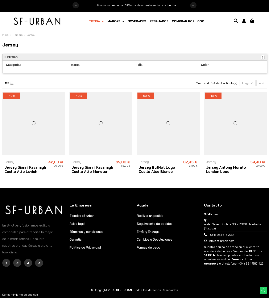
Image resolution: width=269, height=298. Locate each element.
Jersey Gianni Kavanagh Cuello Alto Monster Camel (92, 171)
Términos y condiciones (86, 232)
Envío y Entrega (148, 232)
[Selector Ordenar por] (248, 83)
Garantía (76, 239)
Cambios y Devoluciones (154, 239)
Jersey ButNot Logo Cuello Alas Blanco (157, 169)
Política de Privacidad (85, 247)
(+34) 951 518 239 (221, 235)
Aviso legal (77, 224)
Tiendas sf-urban (82, 216)
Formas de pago (148, 247)
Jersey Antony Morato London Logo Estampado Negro (226, 171)
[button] (96, 21)
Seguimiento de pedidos (155, 224)
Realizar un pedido (150, 216)
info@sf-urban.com (221, 241)
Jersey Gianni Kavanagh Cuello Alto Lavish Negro (25, 171)
